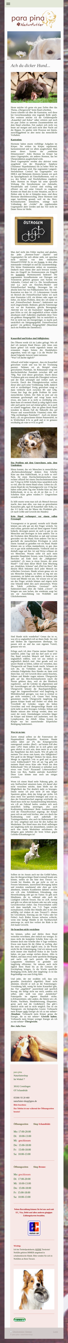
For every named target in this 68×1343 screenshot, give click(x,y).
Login (55, 1332)
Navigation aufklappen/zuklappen (34, 4)
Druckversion (17, 1332)
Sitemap (28, 1332)
